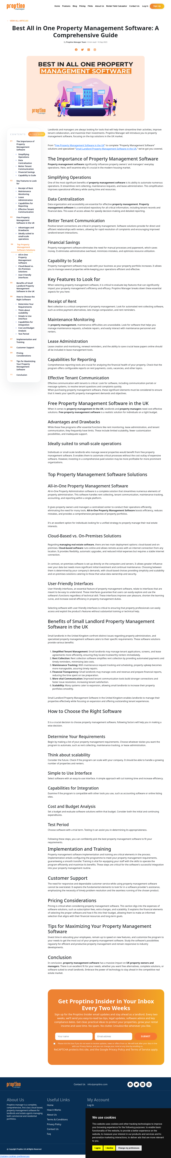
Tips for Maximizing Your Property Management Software (26, 365)
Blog (75, 6)
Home (57, 6)
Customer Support (25, 347)
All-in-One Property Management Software (24, 258)
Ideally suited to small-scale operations (26, 236)
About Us (99, 6)
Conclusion (22, 375)
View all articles (17, 20)
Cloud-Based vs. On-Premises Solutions (25, 269)
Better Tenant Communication (26, 167)
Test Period (23, 333)
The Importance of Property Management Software (25, 145)
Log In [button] (145, 6)
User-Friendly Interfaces (24, 276)
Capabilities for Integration (25, 323)
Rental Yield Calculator (116, 6)
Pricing (82, 6)
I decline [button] (109, 1148)
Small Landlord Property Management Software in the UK (106, 148)
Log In (90, 1105)
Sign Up (157, 6)
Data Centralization (25, 161)
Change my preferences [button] (128, 1148)
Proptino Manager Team (76, 42)
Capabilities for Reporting (25, 204)
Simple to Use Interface (24, 317)
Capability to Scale (27, 175)
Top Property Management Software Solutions (26, 247)
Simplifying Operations (24, 155)
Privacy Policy (54, 1124)
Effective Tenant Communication (26, 210)
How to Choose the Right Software (26, 298)
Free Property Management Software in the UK (26, 220)
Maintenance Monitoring (24, 192)
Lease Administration (25, 198)
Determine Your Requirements (26, 305)
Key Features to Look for (27, 182)
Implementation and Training (26, 340)
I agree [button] (98, 1148)
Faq (49, 1133)
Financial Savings (26, 172)
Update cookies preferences (14, 1156)
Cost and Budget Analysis (26, 329)
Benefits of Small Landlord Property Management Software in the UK (25, 287)
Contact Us (134, 6)
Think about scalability (24, 311)
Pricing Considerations (24, 354)
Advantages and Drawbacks (26, 229)
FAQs (90, 6)
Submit (145, 1036)
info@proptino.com (98, 1084)
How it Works (54, 1109)
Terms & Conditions (57, 1119)
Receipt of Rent (25, 188)
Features (66, 6)
